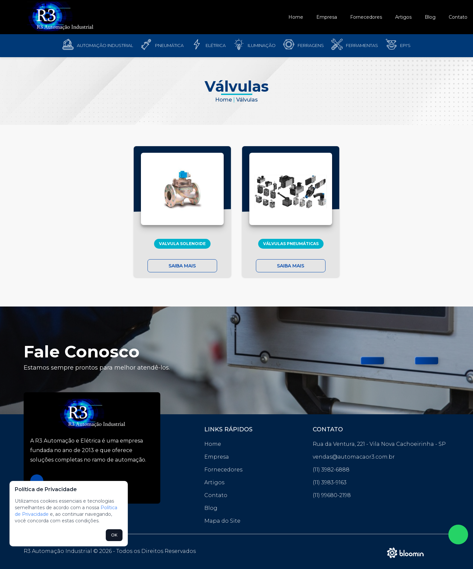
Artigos (403, 17)
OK (114, 535)
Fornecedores (366, 17)
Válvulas (247, 100)
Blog (430, 17)
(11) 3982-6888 (331, 470)
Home (295, 17)
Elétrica (216, 45)
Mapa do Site (222, 521)
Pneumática (169, 45)
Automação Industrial (105, 45)
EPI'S (405, 45)
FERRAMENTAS (362, 45)
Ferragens (311, 45)
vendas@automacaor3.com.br (354, 457)
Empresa (326, 17)
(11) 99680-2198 (332, 495)
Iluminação (262, 45)
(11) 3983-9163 (330, 482)
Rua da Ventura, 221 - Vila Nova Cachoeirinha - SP (379, 444)
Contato (458, 17)
